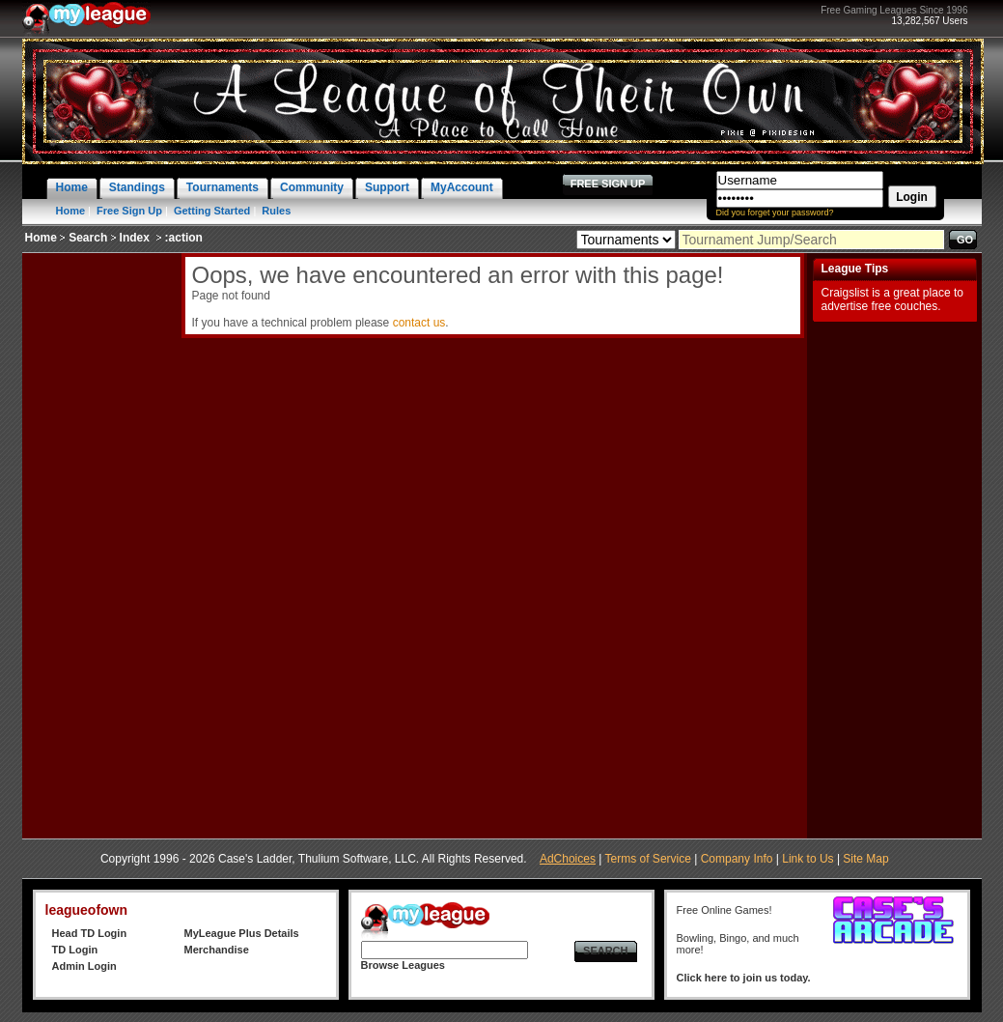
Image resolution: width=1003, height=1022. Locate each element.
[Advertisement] (99, 543)
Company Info (737, 859)
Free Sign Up (129, 210)
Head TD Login (89, 933)
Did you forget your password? (775, 212)
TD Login (75, 949)
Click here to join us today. (744, 977)
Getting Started (212, 210)
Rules (276, 210)
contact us (419, 322)
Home (71, 210)
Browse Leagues (403, 965)
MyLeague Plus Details (241, 933)
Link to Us (807, 859)
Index (135, 237)
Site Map (865, 859)
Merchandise (216, 949)
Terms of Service (648, 859)
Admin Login (84, 966)
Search (88, 237)
